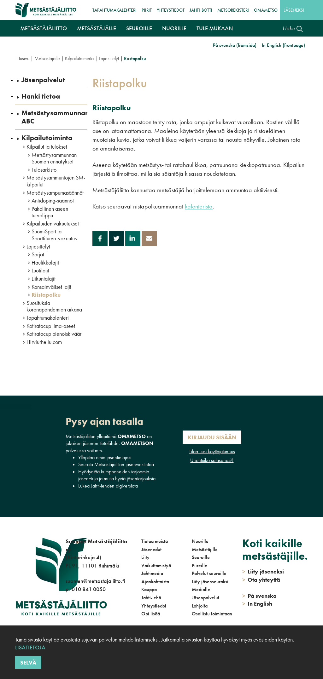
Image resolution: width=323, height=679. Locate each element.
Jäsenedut (151, 549)
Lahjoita (200, 605)
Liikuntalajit (44, 278)
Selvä (28, 662)
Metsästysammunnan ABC (55, 117)
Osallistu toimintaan (212, 613)
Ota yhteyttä (261, 579)
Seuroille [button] (139, 28)
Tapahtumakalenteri (114, 10)
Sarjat (38, 254)
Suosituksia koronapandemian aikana (54, 306)
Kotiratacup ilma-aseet (50, 325)
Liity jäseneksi (263, 571)
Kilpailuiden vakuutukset (52, 223)
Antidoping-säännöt (53, 200)
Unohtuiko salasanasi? (211, 460)
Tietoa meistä (154, 541)
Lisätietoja (30, 647)
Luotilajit (40, 270)
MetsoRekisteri (233, 10)
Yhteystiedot (171, 10)
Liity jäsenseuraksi (210, 581)
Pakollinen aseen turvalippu (50, 212)
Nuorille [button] (174, 28)
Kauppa (149, 589)
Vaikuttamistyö (156, 565)
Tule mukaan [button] (215, 28)
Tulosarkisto (44, 169)
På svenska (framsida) (234, 45)
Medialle (201, 589)
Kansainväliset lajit (51, 286)
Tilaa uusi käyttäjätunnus (212, 451)
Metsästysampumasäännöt (55, 192)
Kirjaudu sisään (212, 437)
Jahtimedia (152, 573)
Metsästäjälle (47, 58)
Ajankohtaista (155, 581)
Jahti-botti (201, 10)
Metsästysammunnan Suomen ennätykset (54, 158)
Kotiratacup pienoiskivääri (54, 333)
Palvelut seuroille (209, 573)
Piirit (147, 10)
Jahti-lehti (151, 597)
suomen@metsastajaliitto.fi (95, 581)
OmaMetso (266, 10)
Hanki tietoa (40, 96)
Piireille (199, 565)
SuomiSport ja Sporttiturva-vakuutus (54, 235)
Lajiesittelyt (109, 58)
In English (257, 603)
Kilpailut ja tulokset (46, 146)
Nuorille (200, 541)
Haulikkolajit (45, 262)
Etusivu (22, 58)
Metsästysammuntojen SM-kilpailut (55, 181)
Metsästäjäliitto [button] (43, 28)
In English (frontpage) (283, 45)
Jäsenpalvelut (43, 80)
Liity (145, 557)
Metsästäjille (205, 549)
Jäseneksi (294, 10)
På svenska (259, 595)
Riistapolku (46, 294)
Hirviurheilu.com (44, 342)
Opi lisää (150, 613)
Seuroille (201, 557)
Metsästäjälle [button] (96, 28)
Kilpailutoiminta (79, 58)
